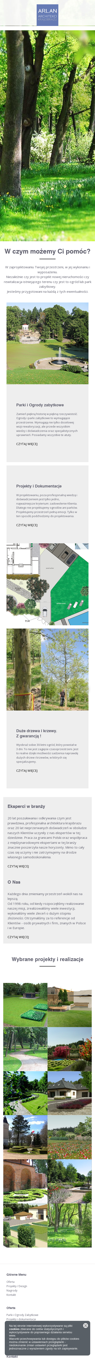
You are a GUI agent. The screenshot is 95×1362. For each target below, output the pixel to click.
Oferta (11, 1282)
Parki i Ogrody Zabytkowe (22, 1315)
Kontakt (11, 1295)
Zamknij (85, 1325)
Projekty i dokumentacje (21, 1319)
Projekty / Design (17, 1286)
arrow (47, 1296)
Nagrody (12, 1290)
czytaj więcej (27, 444)
